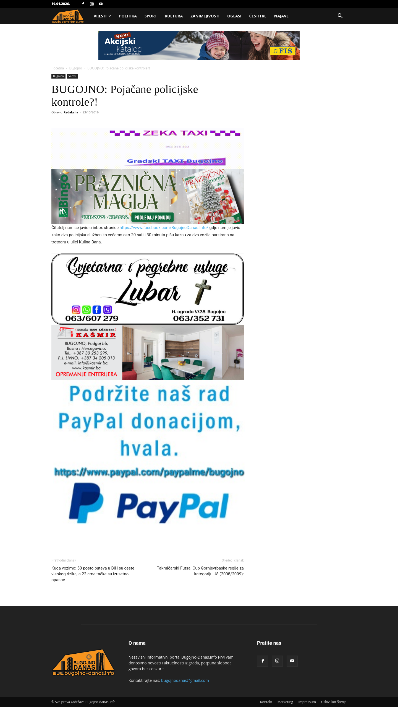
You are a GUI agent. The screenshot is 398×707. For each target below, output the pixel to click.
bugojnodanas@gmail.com (185, 680)
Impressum (307, 702)
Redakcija (71, 112)
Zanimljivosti (204, 16)
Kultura (174, 16)
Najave (281, 16)
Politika (128, 16)
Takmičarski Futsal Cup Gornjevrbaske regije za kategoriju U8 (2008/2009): (200, 571)
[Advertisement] (199, 72)
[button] (340, 16)
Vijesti (102, 16)
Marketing (285, 702)
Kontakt (266, 702)
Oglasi (234, 16)
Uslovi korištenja (334, 702)
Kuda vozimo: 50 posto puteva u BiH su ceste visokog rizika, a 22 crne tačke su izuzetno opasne (92, 574)
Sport (151, 16)
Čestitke (257, 16)
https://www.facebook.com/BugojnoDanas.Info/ (164, 227)
